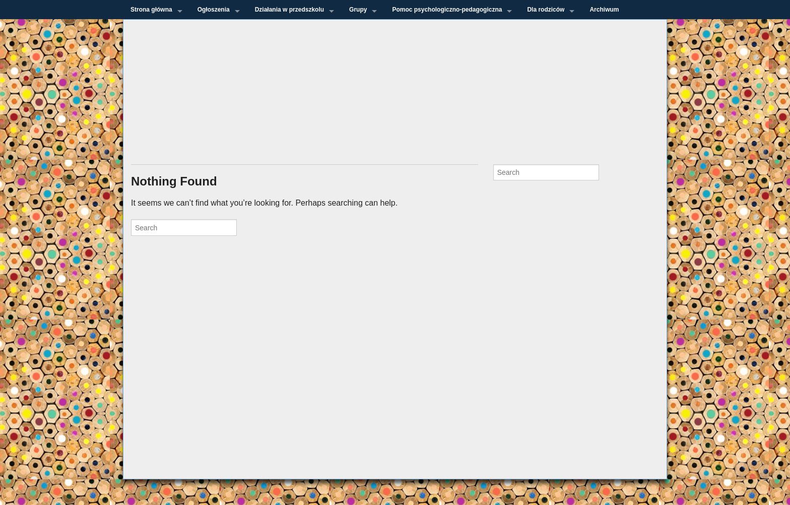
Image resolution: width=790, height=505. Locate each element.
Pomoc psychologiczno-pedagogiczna (447, 9)
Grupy (358, 9)
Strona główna (151, 9)
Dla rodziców (545, 9)
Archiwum (604, 9)
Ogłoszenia (214, 9)
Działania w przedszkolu (289, 9)
